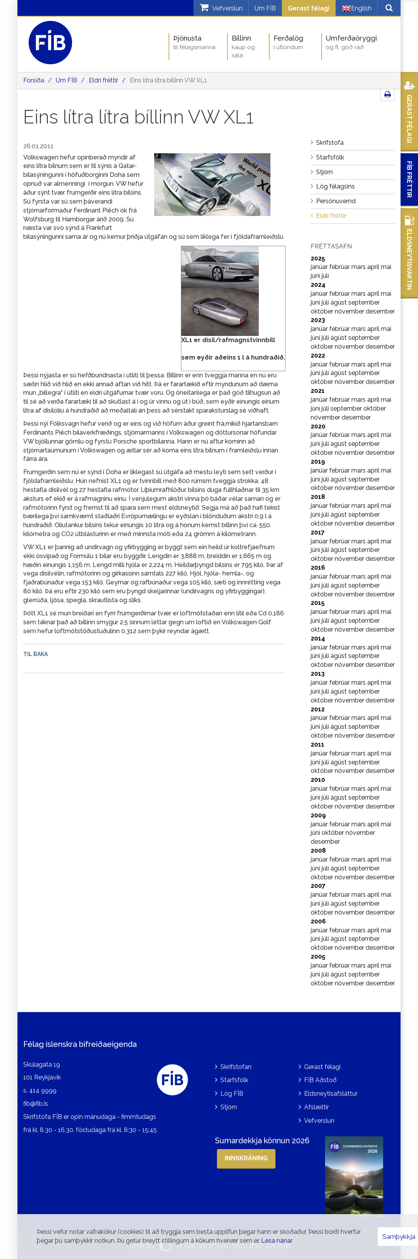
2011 (317, 744)
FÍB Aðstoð (320, 1080)
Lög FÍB (231, 1093)
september (364, 302)
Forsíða (33, 80)
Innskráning (246, 1158)
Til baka (35, 654)
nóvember (350, 311)
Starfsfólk (234, 1080)
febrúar (340, 267)
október (323, 311)
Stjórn (228, 1107)
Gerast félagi (309, 8)
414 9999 (43, 1090)
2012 (318, 709)
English (357, 8)
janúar (320, 267)
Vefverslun (319, 1120)
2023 (318, 320)
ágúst (339, 302)
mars (359, 267)
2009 (318, 815)
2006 (318, 921)
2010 (318, 779)
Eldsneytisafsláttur (331, 1093)
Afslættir (316, 1107)
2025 (318, 258)
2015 (318, 602)
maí (386, 267)
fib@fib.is (35, 1103)
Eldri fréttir (103, 80)
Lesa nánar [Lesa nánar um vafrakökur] (276, 1240)
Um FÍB (265, 8)
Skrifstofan (235, 1067)
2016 (318, 567)
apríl (374, 267)
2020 (318, 426)
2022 (318, 355)
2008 (318, 850)
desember (380, 311)
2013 (318, 673)
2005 (318, 956)
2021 (318, 390)
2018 (318, 496)
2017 (318, 532)
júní (316, 275)
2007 (318, 885)
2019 (318, 461)
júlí (325, 275)
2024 (318, 284)
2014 (318, 638)
